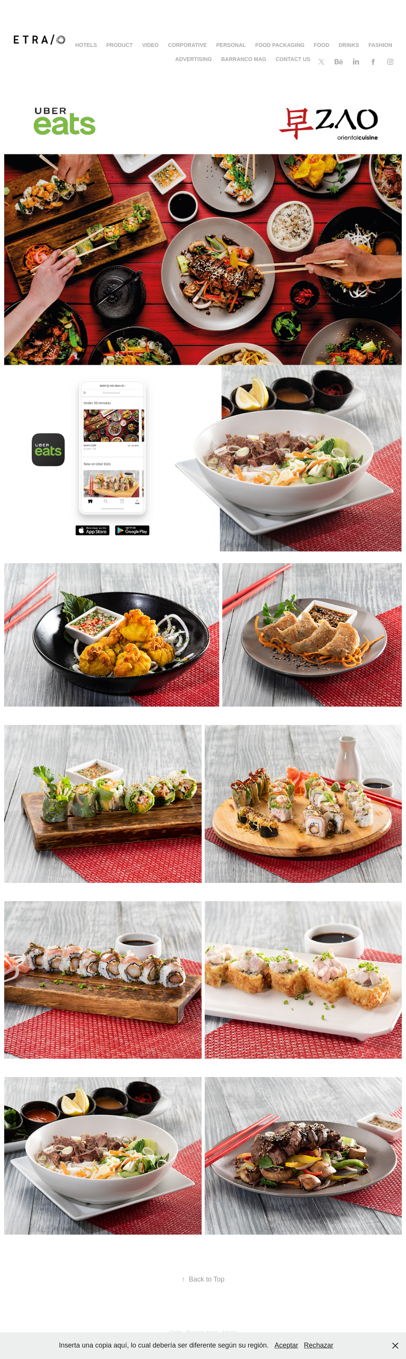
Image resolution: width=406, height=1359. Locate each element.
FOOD (321, 45)
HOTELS (86, 45)
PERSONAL (231, 45)
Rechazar (318, 1345)
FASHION (380, 45)
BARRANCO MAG (243, 59)
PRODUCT (119, 45)
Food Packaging (279, 45)
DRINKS (349, 45)
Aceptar (286, 1345)
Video (150, 45)
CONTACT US (293, 59)
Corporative (187, 45)
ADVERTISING (193, 59)
